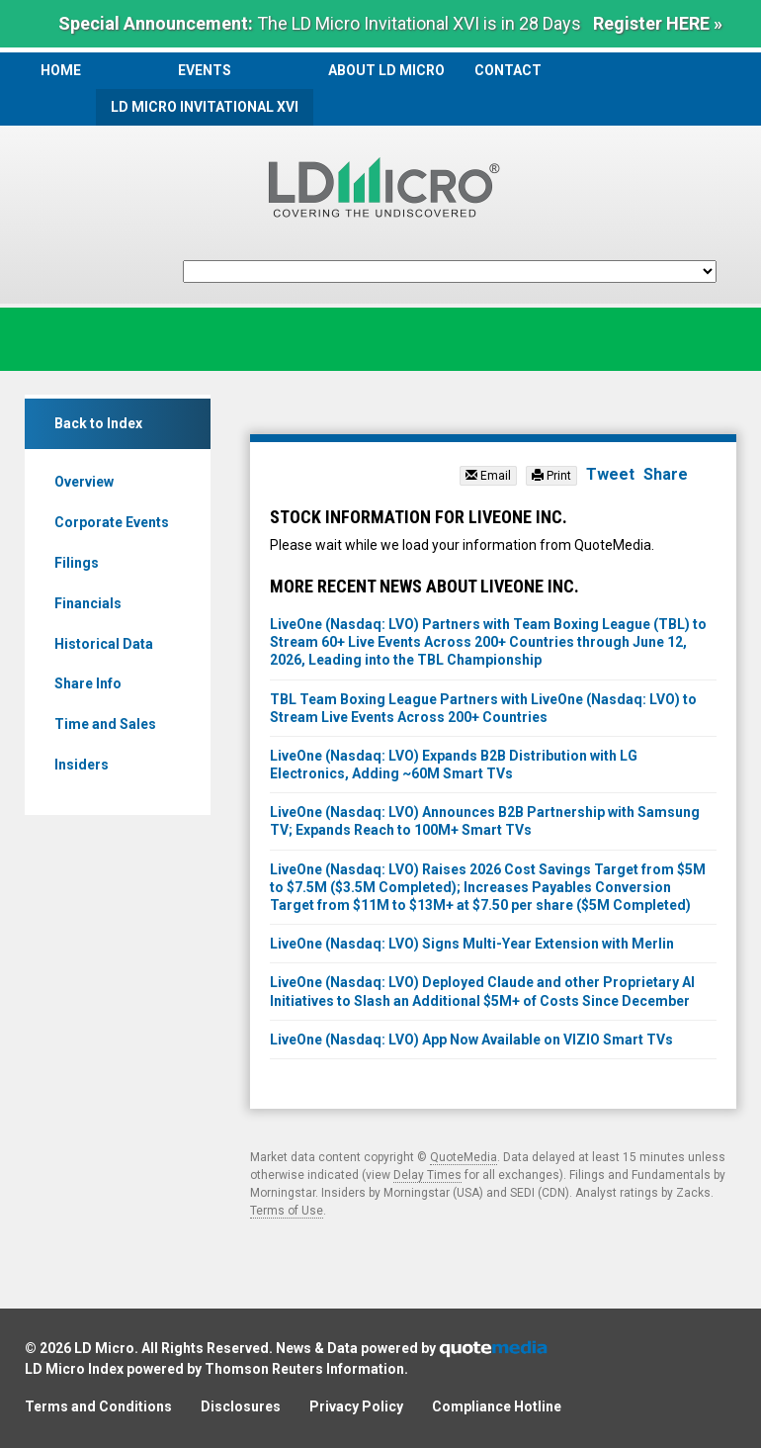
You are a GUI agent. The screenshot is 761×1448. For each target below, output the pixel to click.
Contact (508, 70)
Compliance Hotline (496, 1406)
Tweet (610, 474)
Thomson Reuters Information (304, 1369)
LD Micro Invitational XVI (204, 107)
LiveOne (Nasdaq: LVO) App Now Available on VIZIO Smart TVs (471, 1039)
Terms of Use (286, 1211)
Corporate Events (111, 522)
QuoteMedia (463, 1157)
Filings (76, 563)
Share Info (88, 683)
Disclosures (241, 1406)
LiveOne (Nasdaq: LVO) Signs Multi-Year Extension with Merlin (472, 943)
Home (61, 70)
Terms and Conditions (98, 1406)
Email (488, 476)
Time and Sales (105, 724)
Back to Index (98, 423)
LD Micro (104, 1348)
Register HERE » (657, 23)
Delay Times (427, 1175)
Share (665, 474)
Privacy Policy (356, 1406)
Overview (84, 482)
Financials (88, 603)
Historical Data (103, 644)
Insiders (81, 764)
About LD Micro (386, 70)
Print (551, 476)
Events (204, 70)
